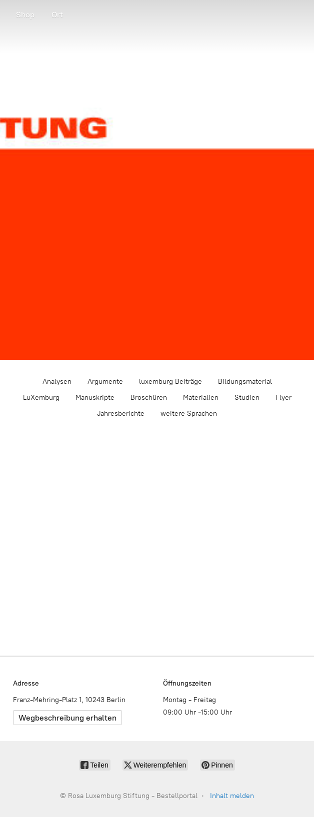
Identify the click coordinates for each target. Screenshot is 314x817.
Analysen (57, 381)
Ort (57, 14)
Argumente (105, 381)
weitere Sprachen (188, 413)
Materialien (200, 397)
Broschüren (148, 397)
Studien (247, 397)
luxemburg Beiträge (170, 381)
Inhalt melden (232, 796)
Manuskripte (95, 397)
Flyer (284, 397)
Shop (25, 14)
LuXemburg (41, 397)
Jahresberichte (120, 413)
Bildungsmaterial (245, 381)
